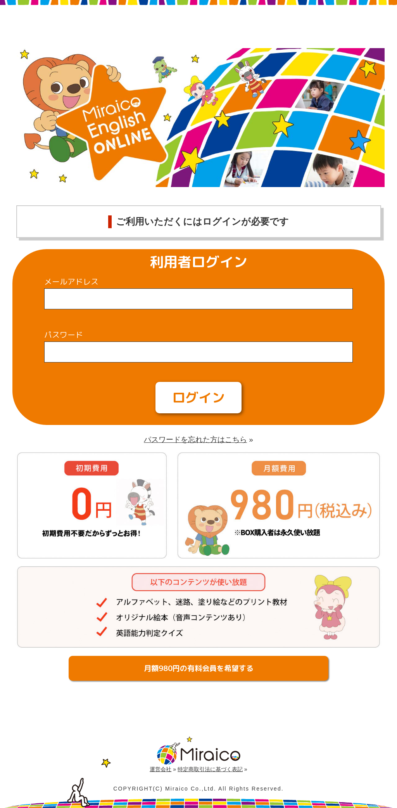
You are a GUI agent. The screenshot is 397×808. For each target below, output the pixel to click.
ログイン (198, 397)
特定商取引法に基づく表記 (210, 769)
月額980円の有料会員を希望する (199, 668)
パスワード (63, 334)
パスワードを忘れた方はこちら (195, 439)
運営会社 (160, 769)
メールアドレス (71, 281)
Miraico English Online (122, 25)
